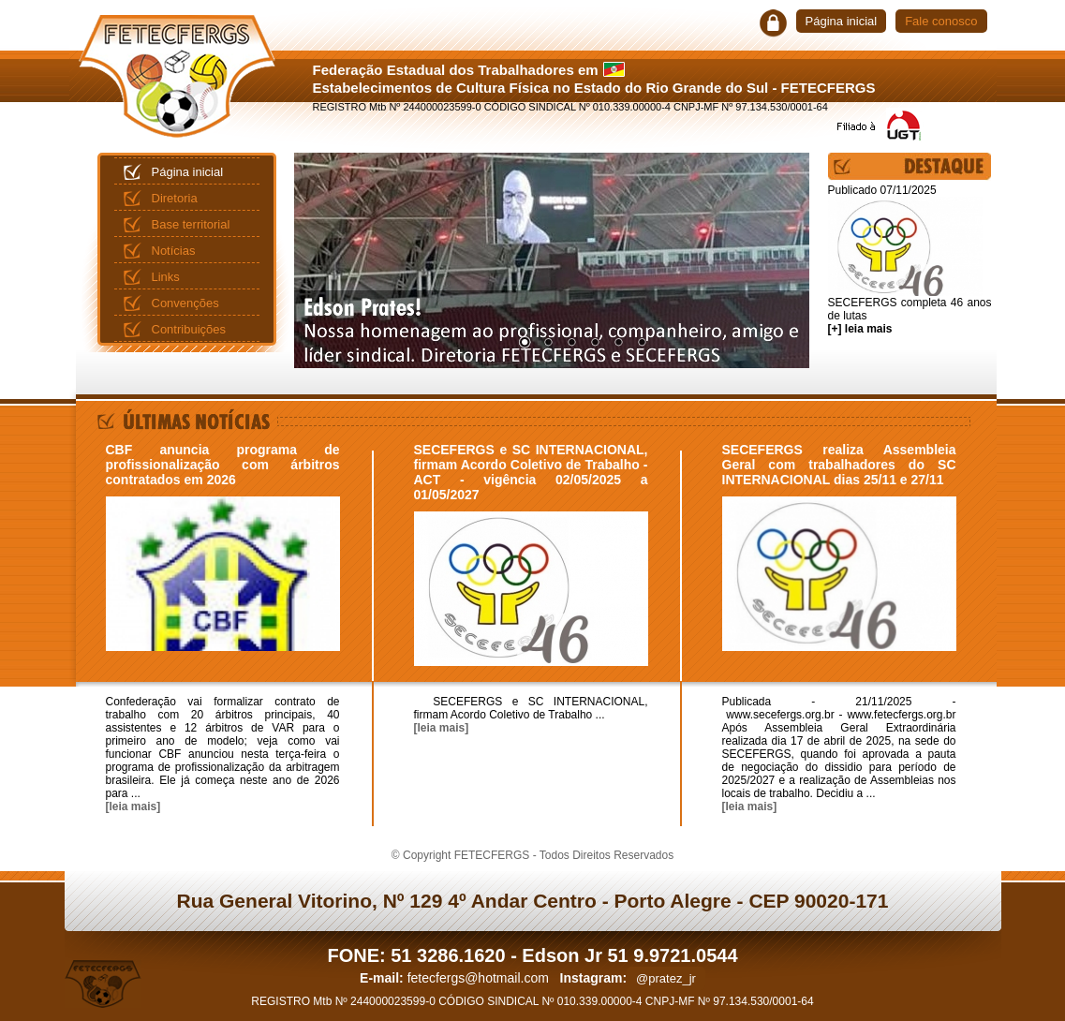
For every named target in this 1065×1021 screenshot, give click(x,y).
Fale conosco (941, 21)
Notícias (174, 251)
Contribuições (189, 329)
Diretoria (175, 198)
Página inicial (842, 21)
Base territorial (191, 224)
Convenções (185, 303)
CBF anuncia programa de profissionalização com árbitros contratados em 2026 (223, 464)
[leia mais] (133, 806)
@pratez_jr (666, 978)
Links (166, 277)
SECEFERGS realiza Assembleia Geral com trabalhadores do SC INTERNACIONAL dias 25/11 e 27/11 (839, 464)
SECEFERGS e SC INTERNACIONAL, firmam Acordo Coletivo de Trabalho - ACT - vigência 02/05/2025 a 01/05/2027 (531, 472)
